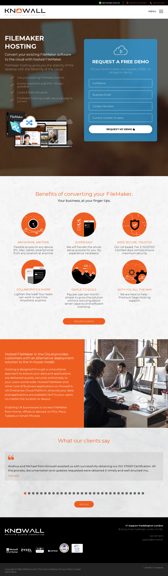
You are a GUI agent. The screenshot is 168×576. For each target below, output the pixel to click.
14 (78, 493)
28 (135, 493)
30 (143, 493)
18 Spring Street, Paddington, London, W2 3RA (140, 527)
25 (122, 493)
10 (61, 493)
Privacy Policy (66, 569)
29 (139, 493)
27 (130, 493)
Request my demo (120, 129)
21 (106, 493)
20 (102, 493)
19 (98, 493)
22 (110, 493)
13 (74, 493)
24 (118, 493)
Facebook (158, 567)
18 (94, 493)
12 (70, 493)
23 (114, 493)
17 (90, 493)
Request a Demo (84, 321)
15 (82, 493)
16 (86, 493)
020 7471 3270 (159, 3)
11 (66, 493)
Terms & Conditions (48, 569)
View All (84, 504)
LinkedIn (148, 567)
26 (126, 493)
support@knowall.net (152, 539)
